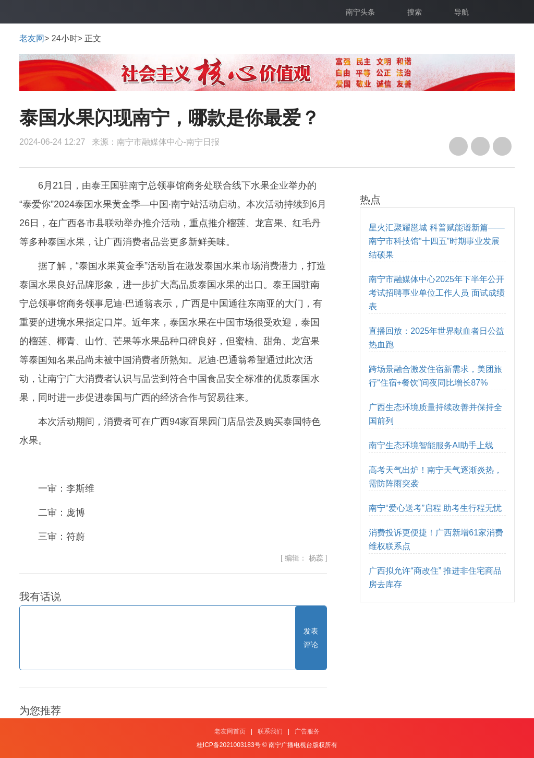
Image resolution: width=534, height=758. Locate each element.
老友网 (31, 38)
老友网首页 (230, 731)
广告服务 (307, 731)
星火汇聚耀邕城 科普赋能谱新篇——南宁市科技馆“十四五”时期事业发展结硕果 (436, 241)
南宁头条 (360, 12)
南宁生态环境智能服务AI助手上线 (431, 445)
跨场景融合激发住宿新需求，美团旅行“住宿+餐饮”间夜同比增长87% (435, 376)
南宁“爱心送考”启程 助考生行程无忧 (435, 508)
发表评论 (311, 638)
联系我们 (270, 731)
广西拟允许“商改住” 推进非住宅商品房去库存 (435, 577)
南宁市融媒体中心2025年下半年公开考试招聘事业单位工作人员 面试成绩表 (436, 293)
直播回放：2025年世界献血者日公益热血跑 (436, 337)
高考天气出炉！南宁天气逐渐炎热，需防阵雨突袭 (435, 476)
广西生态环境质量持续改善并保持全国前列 (435, 414)
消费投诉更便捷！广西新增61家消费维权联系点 (436, 539)
